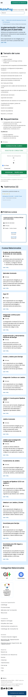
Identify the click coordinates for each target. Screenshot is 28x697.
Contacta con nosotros (17, 693)
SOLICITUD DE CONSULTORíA (14, 150)
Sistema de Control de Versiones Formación (16, 20)
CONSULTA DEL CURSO (14, 146)
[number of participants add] (14, 163)
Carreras (4, 665)
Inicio (3, 20)
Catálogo (4, 605)
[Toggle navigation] (26, 9)
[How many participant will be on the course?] (14, 160)
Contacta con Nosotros (19, 2)
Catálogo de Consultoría (9, 629)
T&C (2, 671)
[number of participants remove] (14, 158)
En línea (6, 165)
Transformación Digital (9, 637)
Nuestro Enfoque (6, 621)
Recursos (4, 613)
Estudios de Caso (7, 623)
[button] (25, 228)
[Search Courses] (12, 12)
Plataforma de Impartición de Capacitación (11, 643)
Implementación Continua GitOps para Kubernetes (14, 24)
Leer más (3, 42)
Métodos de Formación (9, 610)
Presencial (7, 168)
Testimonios (5, 663)
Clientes (4, 660)
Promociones (5, 607)
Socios (3, 657)
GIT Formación (6, 22)
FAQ (2, 668)
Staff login (14, 696)
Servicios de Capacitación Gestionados (10, 640)
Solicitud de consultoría (9, 626)
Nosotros (4, 652)
